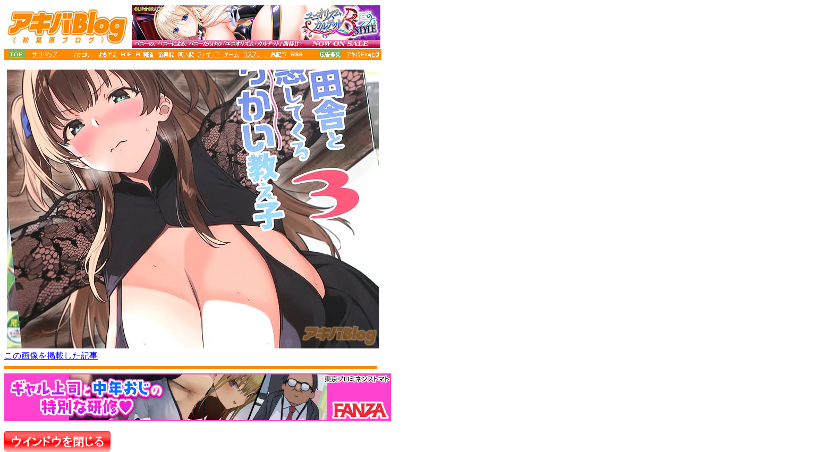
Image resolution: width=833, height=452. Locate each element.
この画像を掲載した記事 (51, 355)
